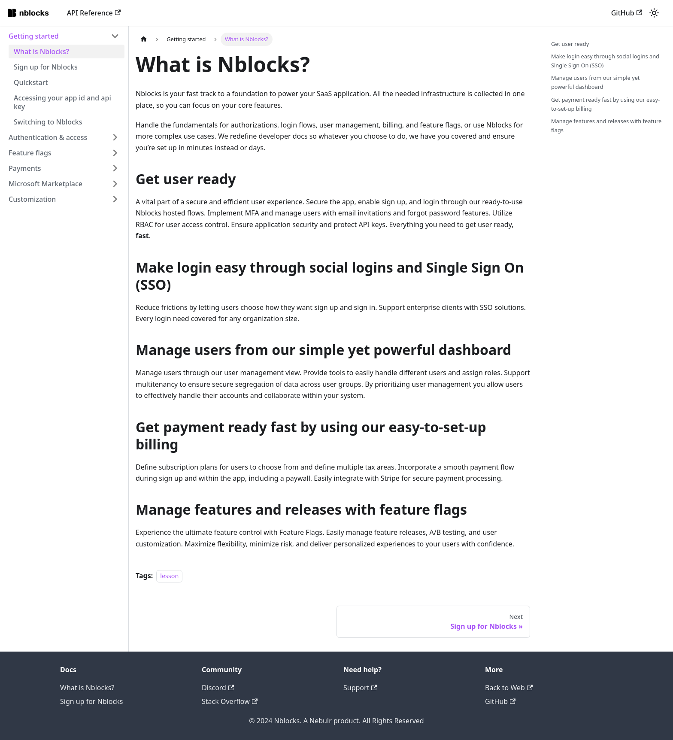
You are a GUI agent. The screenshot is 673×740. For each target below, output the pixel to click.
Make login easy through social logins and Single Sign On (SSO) (605, 60)
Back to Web (509, 687)
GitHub (626, 13)
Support (360, 687)
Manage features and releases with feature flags (606, 125)
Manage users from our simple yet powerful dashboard (595, 82)
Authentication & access (48, 137)
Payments (25, 168)
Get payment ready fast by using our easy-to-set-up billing (605, 104)
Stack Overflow (230, 701)
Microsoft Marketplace (45, 183)
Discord (218, 687)
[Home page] (144, 39)
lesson (169, 576)
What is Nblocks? (41, 51)
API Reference (94, 13)
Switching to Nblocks (48, 122)
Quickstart (31, 82)
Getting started (34, 36)
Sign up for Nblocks (46, 67)
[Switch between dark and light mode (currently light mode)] (654, 13)
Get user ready (570, 44)
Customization (32, 199)
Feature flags (30, 153)
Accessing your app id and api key (62, 102)
